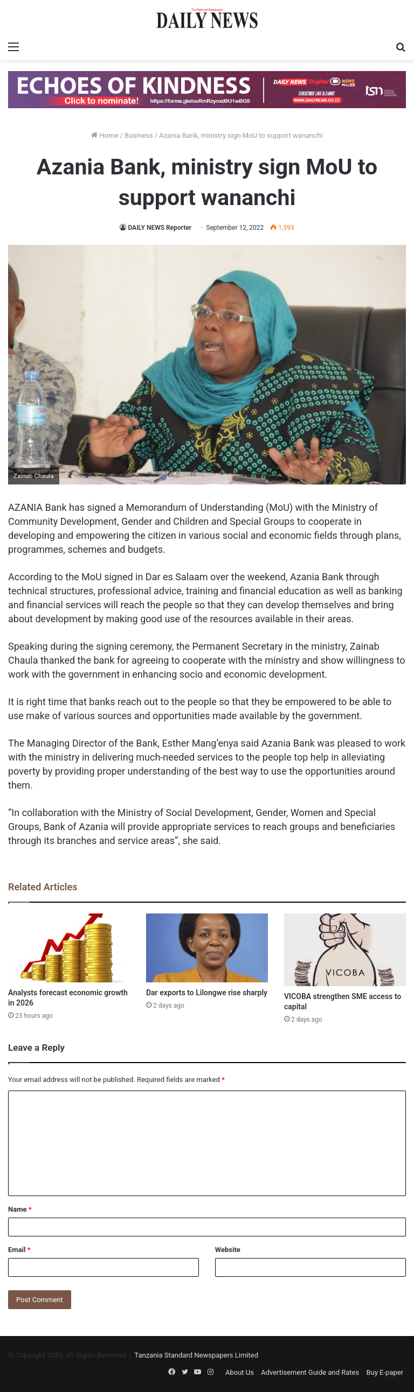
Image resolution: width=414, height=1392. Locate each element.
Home (104, 135)
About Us (239, 1372)
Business (139, 135)
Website (227, 1250)
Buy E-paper (384, 1372)
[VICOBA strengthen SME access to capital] (345, 949)
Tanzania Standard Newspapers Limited (196, 1355)
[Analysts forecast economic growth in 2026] (69, 947)
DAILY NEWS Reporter (159, 227)
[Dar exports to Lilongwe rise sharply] (207, 947)
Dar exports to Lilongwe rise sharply (206, 992)
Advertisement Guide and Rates (310, 1372)
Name (20, 1209)
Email (19, 1250)
